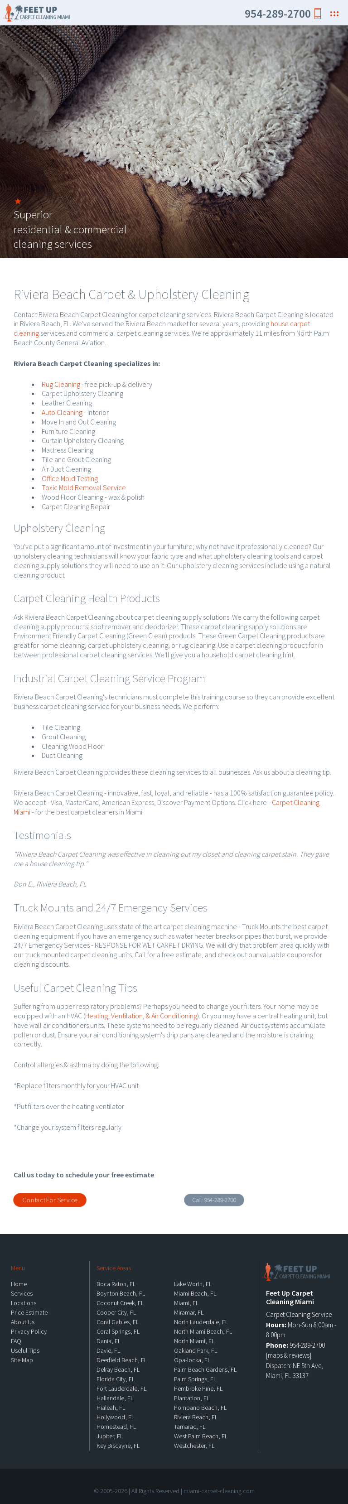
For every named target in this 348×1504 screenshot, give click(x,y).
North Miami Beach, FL (203, 1331)
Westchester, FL (194, 1445)
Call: (214, 1199)
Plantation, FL (191, 1398)
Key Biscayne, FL (118, 1445)
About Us (22, 1322)
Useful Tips (25, 1350)
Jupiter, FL (110, 1436)
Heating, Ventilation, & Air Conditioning (141, 1015)
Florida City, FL (116, 1379)
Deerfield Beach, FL (122, 1360)
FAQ (16, 1341)
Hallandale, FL (115, 1398)
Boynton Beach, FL (121, 1293)
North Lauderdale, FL (201, 1322)
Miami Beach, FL (195, 1293)
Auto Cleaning (62, 412)
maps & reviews (288, 1355)
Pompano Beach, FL (200, 1407)
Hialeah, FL (111, 1407)
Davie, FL (108, 1350)
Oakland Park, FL (195, 1350)
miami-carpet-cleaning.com (219, 1491)
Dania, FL (109, 1341)
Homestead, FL (116, 1426)
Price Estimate (29, 1312)
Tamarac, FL (189, 1426)
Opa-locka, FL (192, 1360)
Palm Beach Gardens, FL (205, 1369)
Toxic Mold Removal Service (84, 487)
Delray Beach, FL (118, 1369)
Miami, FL (186, 1303)
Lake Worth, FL (193, 1284)
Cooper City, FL (116, 1312)
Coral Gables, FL (118, 1322)
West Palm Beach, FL (200, 1436)
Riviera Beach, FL (196, 1417)
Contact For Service (50, 1200)
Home (19, 1284)
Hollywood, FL (115, 1417)
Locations (23, 1303)
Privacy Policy (29, 1331)
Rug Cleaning (61, 384)
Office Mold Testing (70, 478)
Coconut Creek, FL (120, 1303)
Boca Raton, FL (116, 1284)
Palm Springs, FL (195, 1379)
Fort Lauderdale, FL (121, 1388)
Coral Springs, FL (118, 1331)
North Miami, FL (194, 1341)
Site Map (22, 1360)
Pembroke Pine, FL (198, 1388)
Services (22, 1293)
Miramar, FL (188, 1312)
